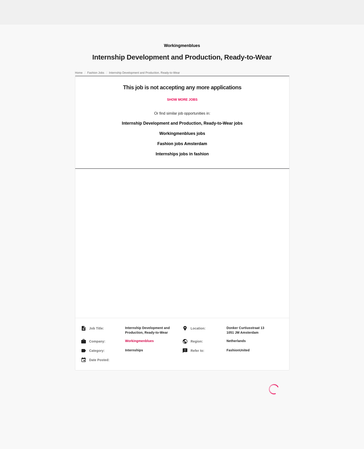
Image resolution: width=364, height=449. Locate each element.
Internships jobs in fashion (182, 154)
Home (79, 72)
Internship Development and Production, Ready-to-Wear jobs (182, 123)
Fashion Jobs (95, 72)
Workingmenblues (139, 341)
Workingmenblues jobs (182, 133)
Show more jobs (182, 99)
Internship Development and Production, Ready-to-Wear (144, 72)
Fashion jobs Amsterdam (182, 143)
